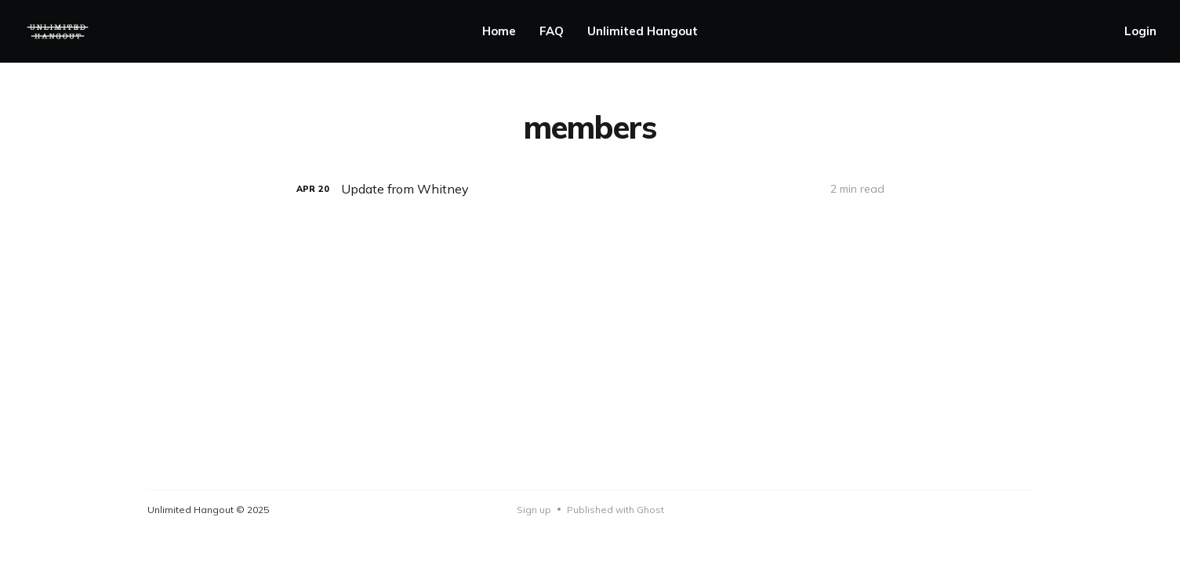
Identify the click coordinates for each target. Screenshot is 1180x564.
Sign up (534, 509)
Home (499, 31)
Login (1140, 31)
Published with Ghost (615, 509)
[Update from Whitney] (590, 189)
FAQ (551, 31)
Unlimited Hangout (642, 31)
